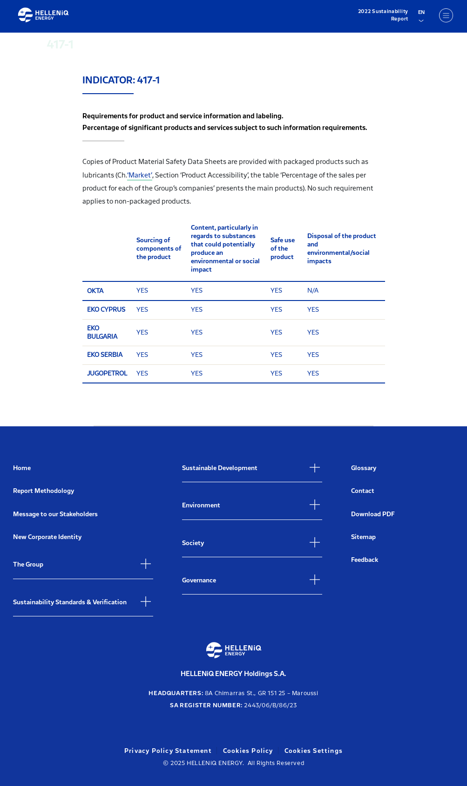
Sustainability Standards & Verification (70, 602)
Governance (199, 580)
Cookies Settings (313, 751)
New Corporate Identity (47, 537)
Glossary (363, 468)
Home (22, 468)
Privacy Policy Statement (168, 751)
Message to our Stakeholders (55, 514)
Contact (362, 491)
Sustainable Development (219, 468)
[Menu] (446, 15)
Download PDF (373, 514)
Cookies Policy (248, 751)
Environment (201, 505)
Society (193, 543)
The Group (28, 564)
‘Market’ (139, 175)
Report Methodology (43, 491)
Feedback (364, 560)
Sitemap (363, 537)
